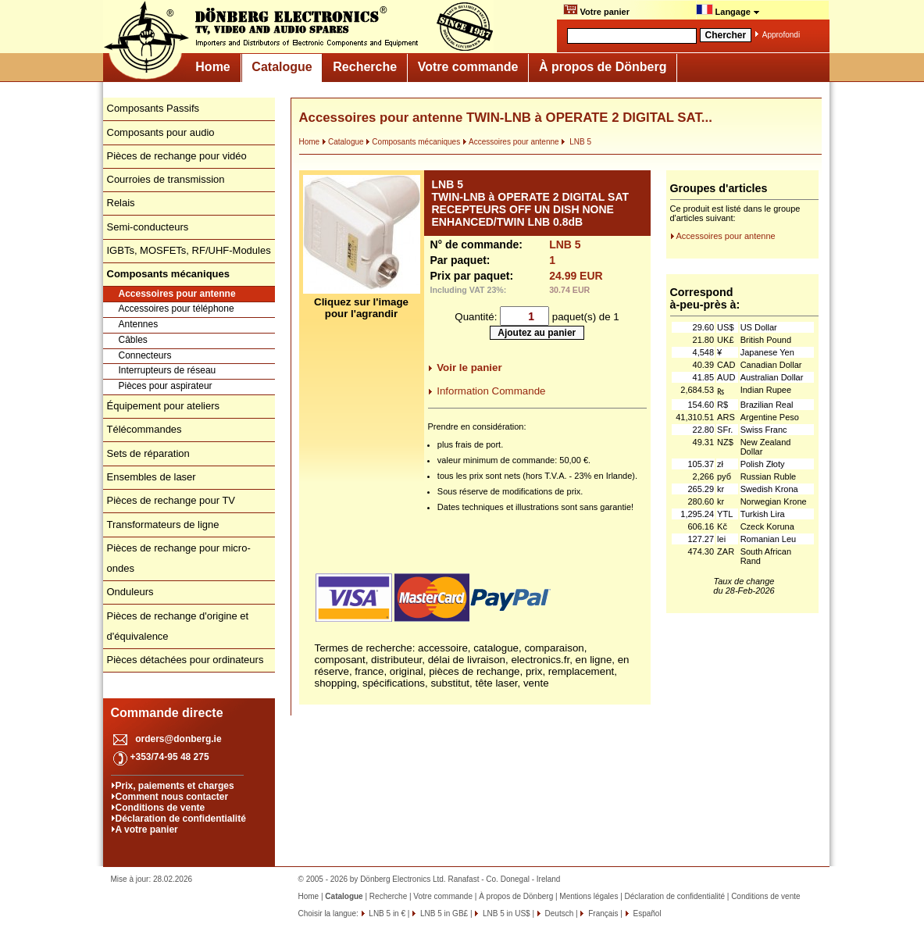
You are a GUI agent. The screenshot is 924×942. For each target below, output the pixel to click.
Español (646, 913)
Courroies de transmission (166, 179)
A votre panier (147, 829)
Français (602, 913)
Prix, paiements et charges (175, 785)
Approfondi (781, 34)
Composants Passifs (153, 108)
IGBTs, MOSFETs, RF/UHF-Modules (189, 250)
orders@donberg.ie (178, 738)
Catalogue (282, 66)
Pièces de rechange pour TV (171, 500)
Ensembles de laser (151, 477)
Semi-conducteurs (148, 227)
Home (212, 66)
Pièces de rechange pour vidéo (177, 156)
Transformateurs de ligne (163, 524)
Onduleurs (130, 592)
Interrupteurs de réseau (167, 370)
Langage (728, 10)
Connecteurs (145, 355)
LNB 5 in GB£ (443, 913)
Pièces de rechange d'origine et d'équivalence (178, 626)
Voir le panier (469, 367)
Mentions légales (588, 896)
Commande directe (167, 712)
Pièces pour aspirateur (165, 385)
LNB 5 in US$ (505, 913)
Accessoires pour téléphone (176, 308)
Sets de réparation (148, 453)
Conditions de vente (160, 807)
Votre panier (596, 10)
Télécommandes (144, 429)
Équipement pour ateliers (163, 406)
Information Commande (491, 391)
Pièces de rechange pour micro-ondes (179, 558)
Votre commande (468, 66)
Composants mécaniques (413, 141)
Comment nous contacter (172, 796)
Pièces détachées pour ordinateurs (185, 659)
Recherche (365, 66)
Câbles (133, 339)
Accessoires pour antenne (177, 293)
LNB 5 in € (386, 913)
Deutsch (558, 913)
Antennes (139, 324)
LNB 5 (576, 141)
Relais (121, 203)
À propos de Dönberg (603, 66)
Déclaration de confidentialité (181, 818)
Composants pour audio (161, 132)
